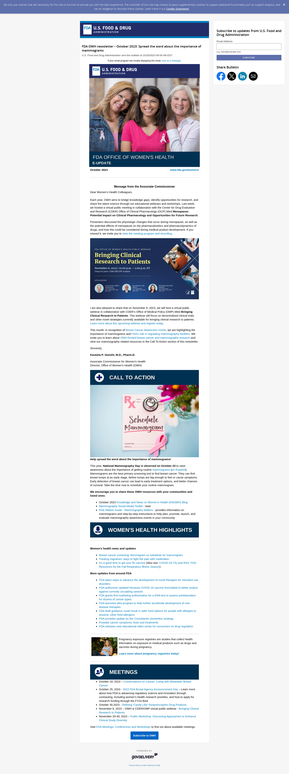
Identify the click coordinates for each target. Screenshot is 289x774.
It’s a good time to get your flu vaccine (122, 562)
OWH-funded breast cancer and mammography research (155, 337)
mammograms (161, 469)
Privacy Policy (134, 765)
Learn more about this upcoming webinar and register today (126, 323)
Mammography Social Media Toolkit (121, 506)
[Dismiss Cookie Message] (284, 5)
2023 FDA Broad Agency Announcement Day (150, 689)
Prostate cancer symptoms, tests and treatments (128, 622)
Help (158, 765)
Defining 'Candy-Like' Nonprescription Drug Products (154, 704)
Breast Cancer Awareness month (146, 330)
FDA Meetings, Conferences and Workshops (123, 726)
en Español (179, 469)
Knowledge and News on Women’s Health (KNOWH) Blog (151, 502)
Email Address (225, 41)
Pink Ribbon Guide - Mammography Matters (126, 510)
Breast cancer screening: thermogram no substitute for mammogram (141, 555)
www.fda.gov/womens (184, 169)
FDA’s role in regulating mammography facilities (160, 333)
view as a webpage (171, 60)
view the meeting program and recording (147, 233)
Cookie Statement (177, 8)
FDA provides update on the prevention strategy (136, 618)
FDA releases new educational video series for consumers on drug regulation (146, 626)
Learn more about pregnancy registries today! (149, 653)
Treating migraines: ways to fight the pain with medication (134, 558)
